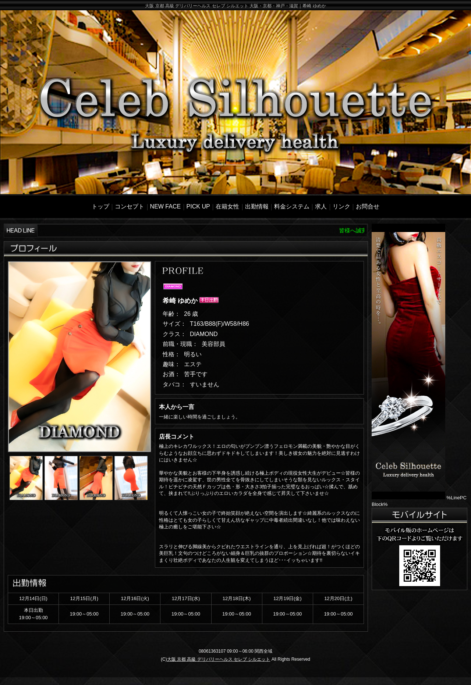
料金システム (291, 206)
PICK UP (198, 206)
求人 (321, 206)
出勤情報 (257, 206)
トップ (100, 206)
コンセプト (129, 206)
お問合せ (367, 206)
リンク (341, 206)
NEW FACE (165, 206)
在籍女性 (227, 206)
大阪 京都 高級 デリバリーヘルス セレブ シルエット (218, 659)
